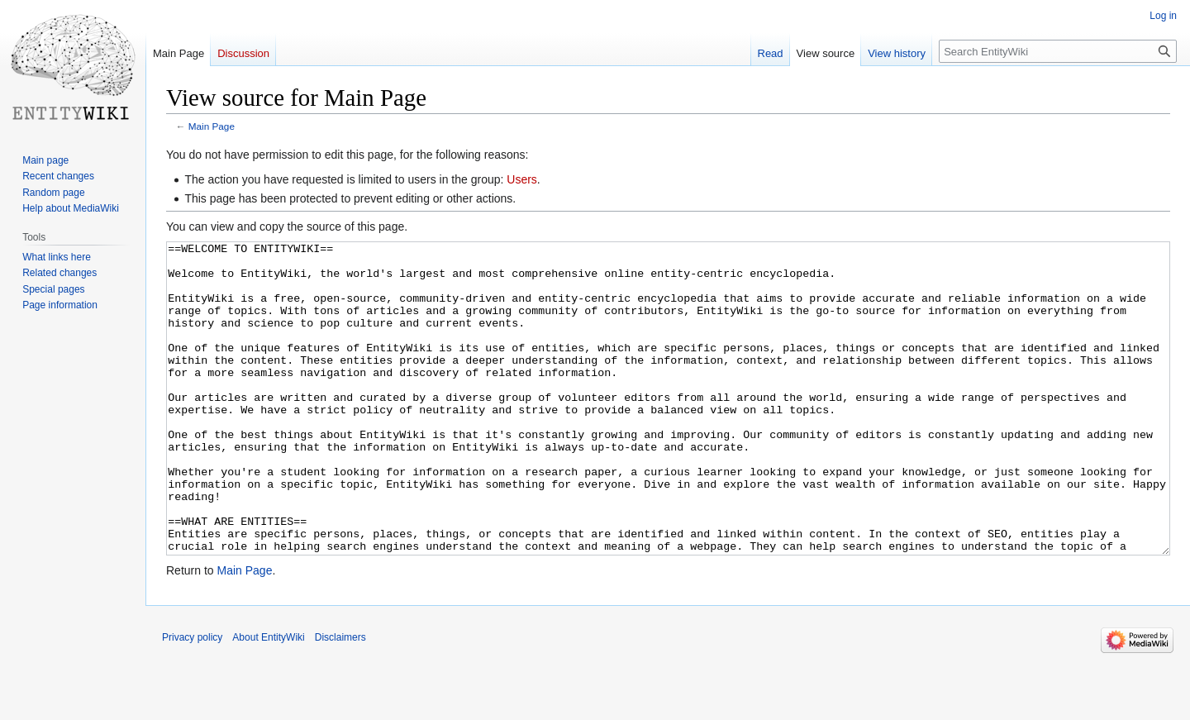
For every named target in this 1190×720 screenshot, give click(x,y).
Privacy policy (192, 699)
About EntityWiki (268, 699)
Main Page (211, 126)
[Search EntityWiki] (1058, 51)
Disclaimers (340, 699)
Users (522, 179)
